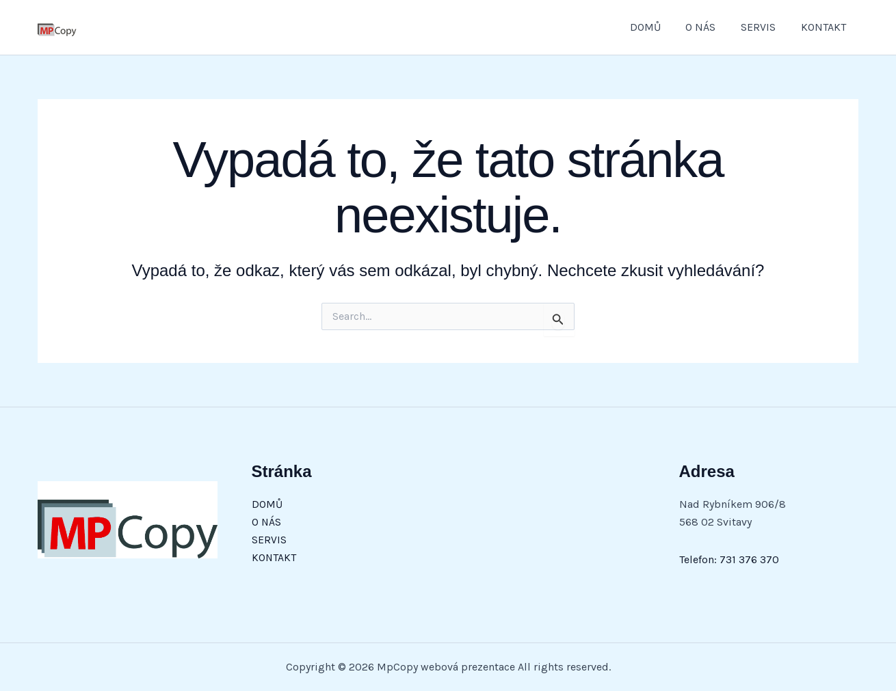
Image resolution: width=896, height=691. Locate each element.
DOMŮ (656, 27)
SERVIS (763, 27)
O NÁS (709, 27)
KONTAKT (824, 27)
